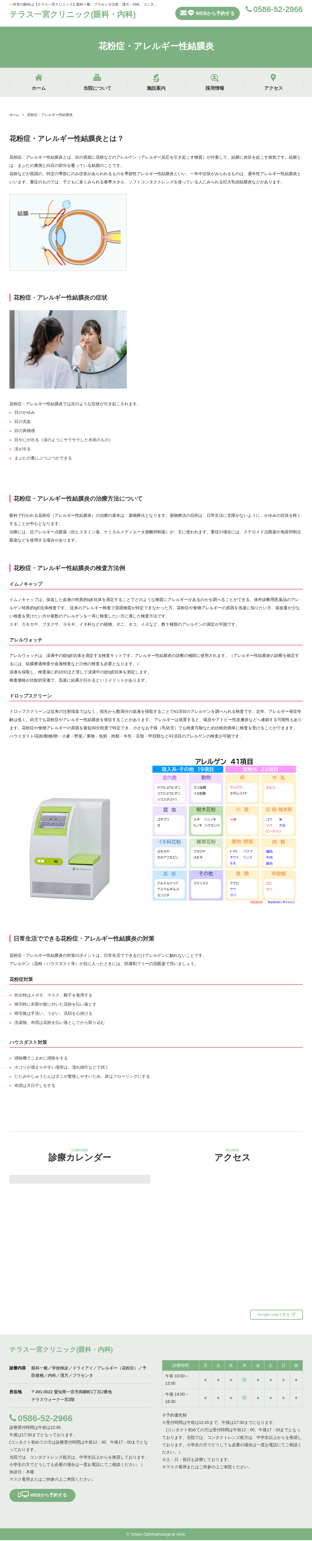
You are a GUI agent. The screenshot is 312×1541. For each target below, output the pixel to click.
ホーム (14, 115)
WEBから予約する (207, 13)
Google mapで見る (276, 1314)
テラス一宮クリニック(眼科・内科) (79, 14)
